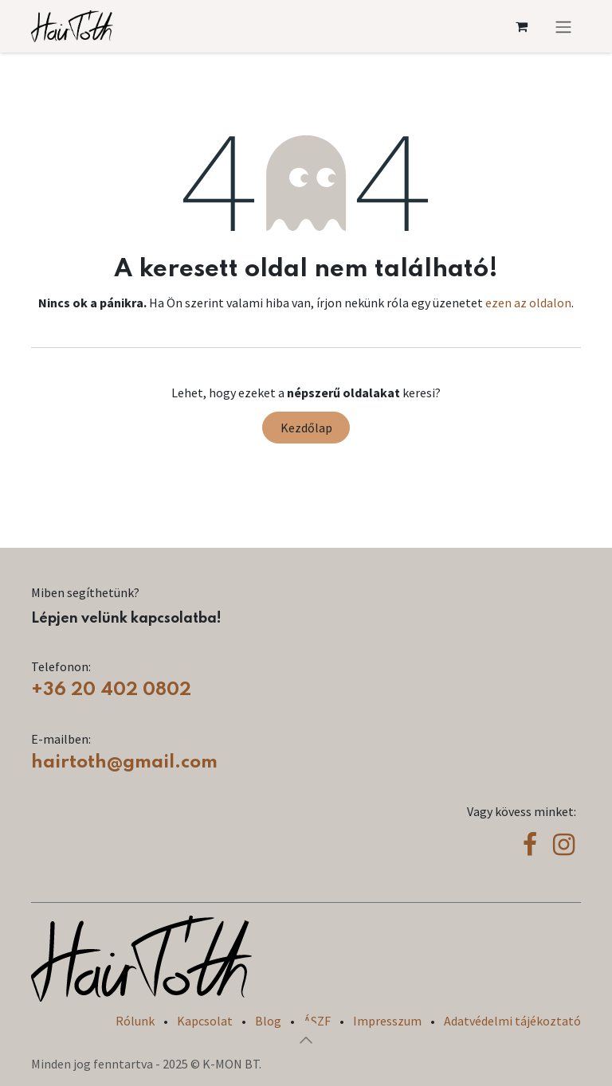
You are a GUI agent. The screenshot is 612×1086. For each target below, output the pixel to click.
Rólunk (135, 1021)
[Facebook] (530, 844)
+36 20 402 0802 (111, 690)
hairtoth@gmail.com (124, 762)
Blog (268, 1021)
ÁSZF (317, 1021)
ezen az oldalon (528, 303)
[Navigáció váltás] (563, 26)
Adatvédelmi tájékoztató (512, 1021)
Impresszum (387, 1021)
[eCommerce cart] (521, 26)
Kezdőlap (306, 428)
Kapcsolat (205, 1021)
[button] (306, 1040)
